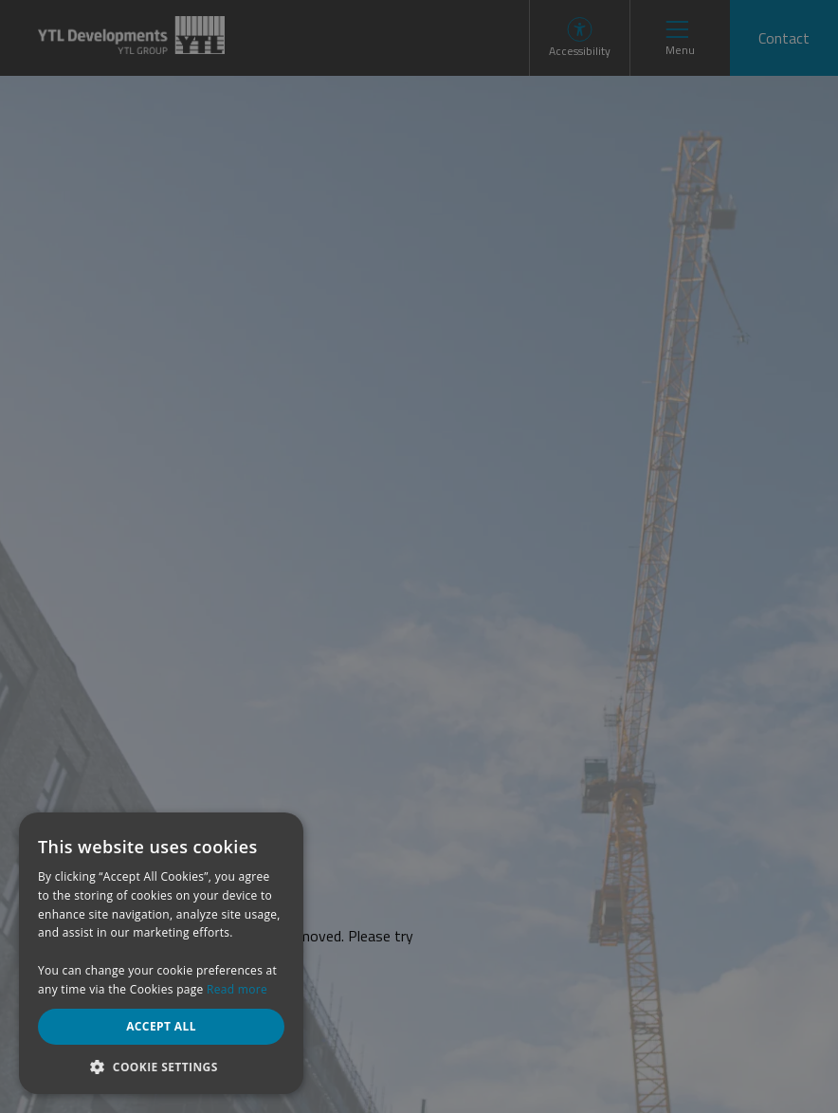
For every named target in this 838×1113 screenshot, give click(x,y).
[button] (161, 1066)
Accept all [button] (161, 1026)
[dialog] (419, 556)
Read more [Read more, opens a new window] (237, 989)
